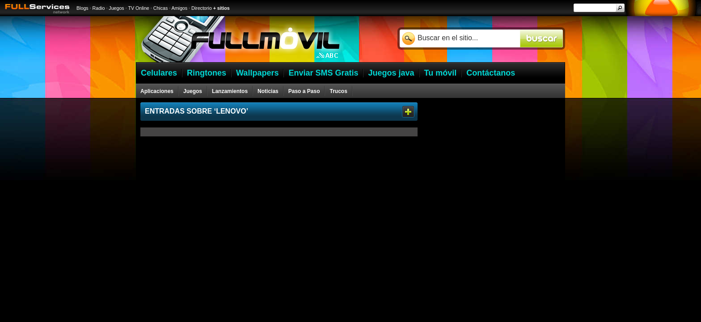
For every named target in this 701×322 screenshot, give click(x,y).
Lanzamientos (230, 91)
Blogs (82, 8)
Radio (99, 8)
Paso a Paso (304, 91)
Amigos (180, 8)
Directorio (201, 8)
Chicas (160, 8)
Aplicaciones (156, 91)
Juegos (116, 8)
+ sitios (221, 8)
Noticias (268, 91)
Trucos (338, 91)
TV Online (138, 8)
